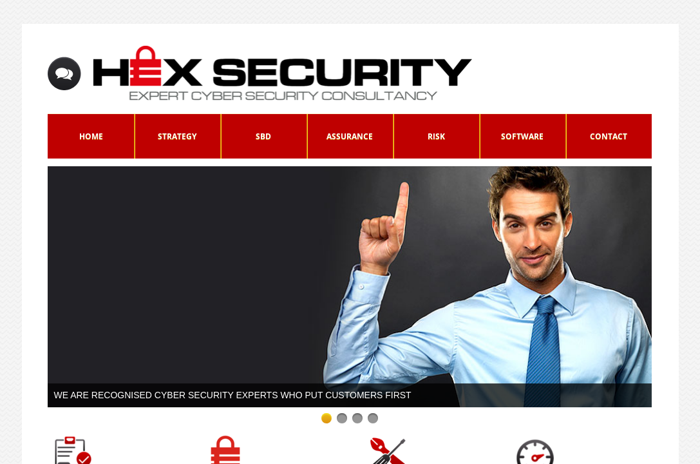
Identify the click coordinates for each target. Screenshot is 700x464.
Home (91, 136)
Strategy (177, 136)
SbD (263, 136)
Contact (608, 136)
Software (522, 136)
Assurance (349, 136)
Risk (436, 136)
